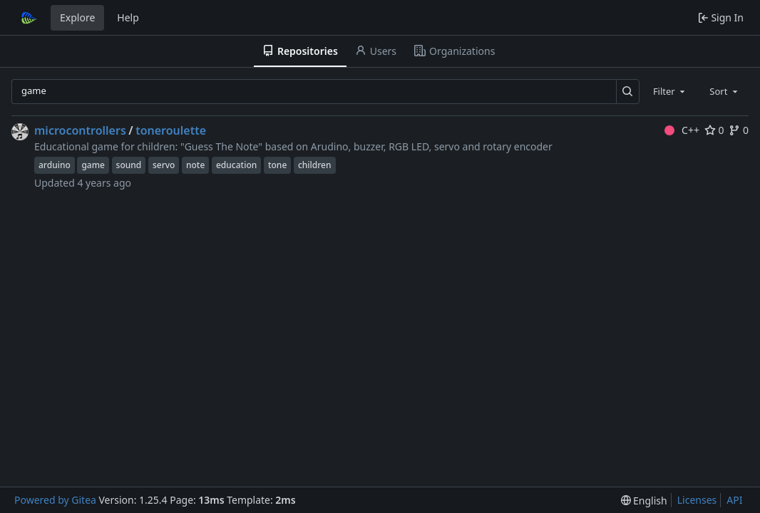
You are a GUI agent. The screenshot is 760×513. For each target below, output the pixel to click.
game (93, 165)
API (734, 500)
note (195, 165)
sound (129, 165)
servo (164, 165)
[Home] (27, 18)
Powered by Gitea (55, 500)
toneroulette (170, 130)
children (315, 165)
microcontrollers (80, 130)
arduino (54, 165)
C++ (681, 130)
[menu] (644, 500)
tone (277, 165)
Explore (77, 17)
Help (128, 17)
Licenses (697, 500)
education (236, 165)
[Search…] (628, 91)
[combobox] (670, 91)
